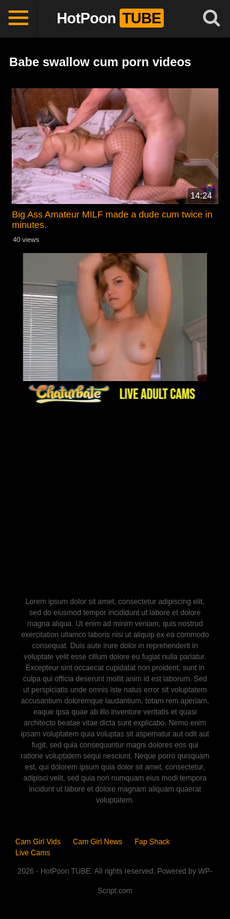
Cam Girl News (98, 842)
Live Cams (32, 853)
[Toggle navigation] (18, 18)
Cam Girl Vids (38, 842)
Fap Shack (151, 842)
